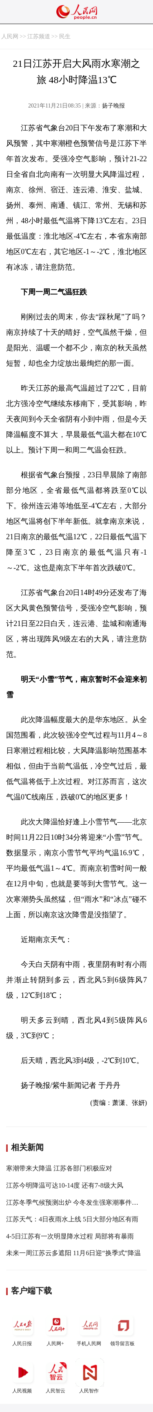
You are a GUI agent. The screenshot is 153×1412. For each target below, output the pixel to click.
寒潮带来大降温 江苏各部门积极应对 (59, 1168)
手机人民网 (89, 1328)
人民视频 (23, 1376)
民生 (65, 36)
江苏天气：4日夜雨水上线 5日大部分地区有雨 (72, 1219)
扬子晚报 (113, 106)
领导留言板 (123, 1328)
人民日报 (23, 1328)
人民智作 (89, 1376)
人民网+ (56, 1328)
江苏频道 (38, 36)
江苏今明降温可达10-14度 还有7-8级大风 (64, 1185)
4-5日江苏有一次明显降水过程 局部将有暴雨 (70, 1236)
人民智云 (56, 1376)
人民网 (9, 36)
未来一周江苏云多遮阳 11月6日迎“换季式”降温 (73, 1252)
